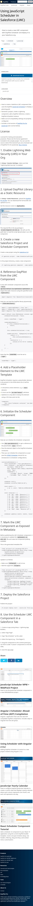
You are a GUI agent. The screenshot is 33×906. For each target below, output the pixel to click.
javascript (20, 41)
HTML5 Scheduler (12, 455)
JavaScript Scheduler (18, 107)
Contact (2, 890)
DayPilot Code (4, 5)
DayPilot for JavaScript (5, 855)
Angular (22, 5)
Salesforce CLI (24, 252)
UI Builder (2, 884)
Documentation (4, 870)
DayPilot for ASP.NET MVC (6, 859)
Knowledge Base (4, 876)
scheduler (10, 41)
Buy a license (23, 145)
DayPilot (4, 2)
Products (13, 2)
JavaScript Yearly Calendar (14, 785)
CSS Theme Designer (5, 882)
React (28, 5)
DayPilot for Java (4, 861)
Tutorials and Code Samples (7, 868)
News (1, 874)
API (1, 872)
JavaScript (14, 5)
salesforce (7, 44)
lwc (15, 44)
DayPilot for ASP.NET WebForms (8, 857)
